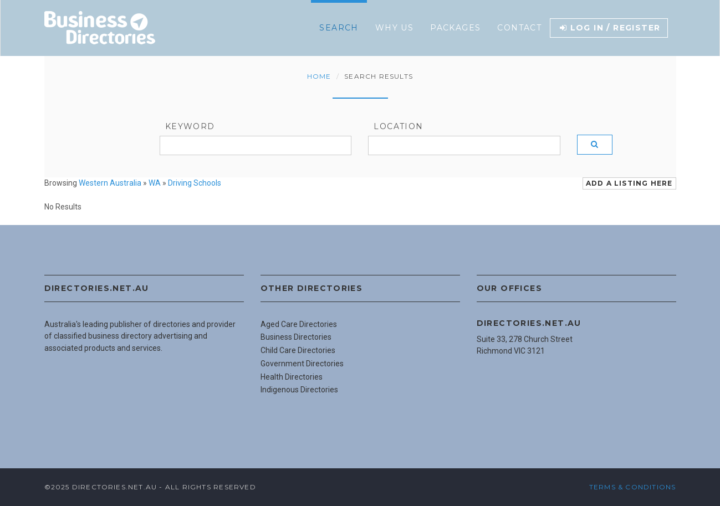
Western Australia (110, 182)
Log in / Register (610, 28)
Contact (519, 28)
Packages (455, 28)
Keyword (190, 126)
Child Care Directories (298, 350)
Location (398, 126)
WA (155, 182)
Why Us (394, 28)
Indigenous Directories (299, 389)
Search (338, 28)
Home (319, 76)
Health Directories (292, 376)
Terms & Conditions (632, 487)
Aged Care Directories (299, 324)
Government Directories (302, 363)
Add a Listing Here (629, 183)
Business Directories (296, 337)
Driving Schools (194, 182)
